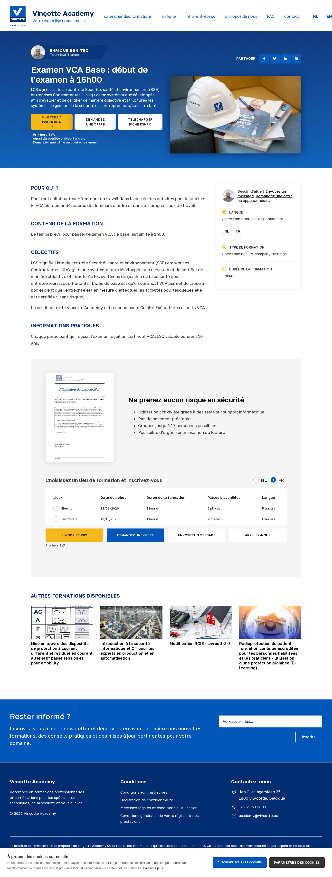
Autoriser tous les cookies (240, 862)
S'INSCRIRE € (74, 535)
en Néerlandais (73, 138)
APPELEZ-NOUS (258, 535)
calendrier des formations (128, 16)
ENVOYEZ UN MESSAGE (196, 535)
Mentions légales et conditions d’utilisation (159, 807)
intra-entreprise (200, 16)
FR (238, 231)
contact (291, 16)
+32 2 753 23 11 (252, 807)
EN (329, 16)
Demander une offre (49, 142)
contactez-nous (84, 142)
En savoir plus (153, 868)
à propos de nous (241, 16)
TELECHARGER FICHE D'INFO (140, 121)
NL (315, 16)
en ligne (168, 16)
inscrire (309, 736)
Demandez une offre (274, 196)
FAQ (271, 16)
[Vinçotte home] (18, 16)
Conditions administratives (143, 792)
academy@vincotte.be (258, 815)
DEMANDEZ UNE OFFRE (95, 121)
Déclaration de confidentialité (146, 800)
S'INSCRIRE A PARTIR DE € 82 (52, 122)
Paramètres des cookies (297, 862)
